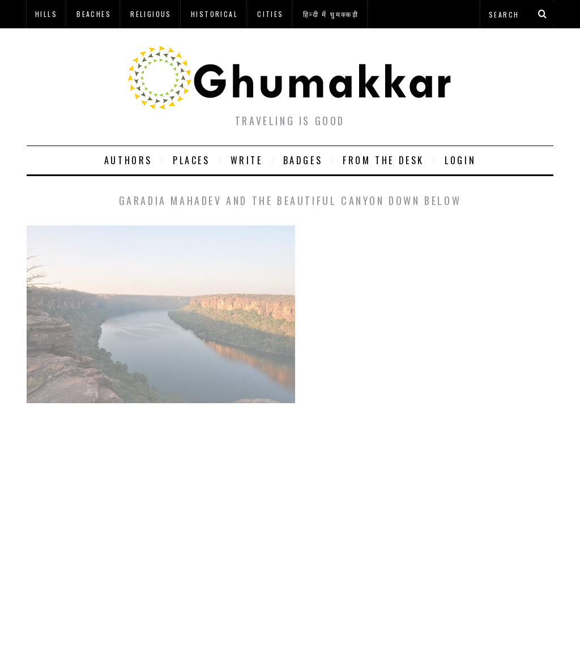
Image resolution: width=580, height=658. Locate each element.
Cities (270, 14)
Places (191, 160)
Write (247, 160)
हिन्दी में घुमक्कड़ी (331, 14)
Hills (46, 14)
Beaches (93, 14)
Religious (151, 14)
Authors (128, 160)
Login (460, 160)
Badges (303, 160)
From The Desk (383, 160)
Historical (214, 14)
